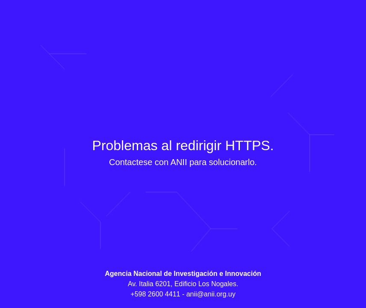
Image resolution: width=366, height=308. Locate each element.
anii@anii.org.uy (211, 294)
